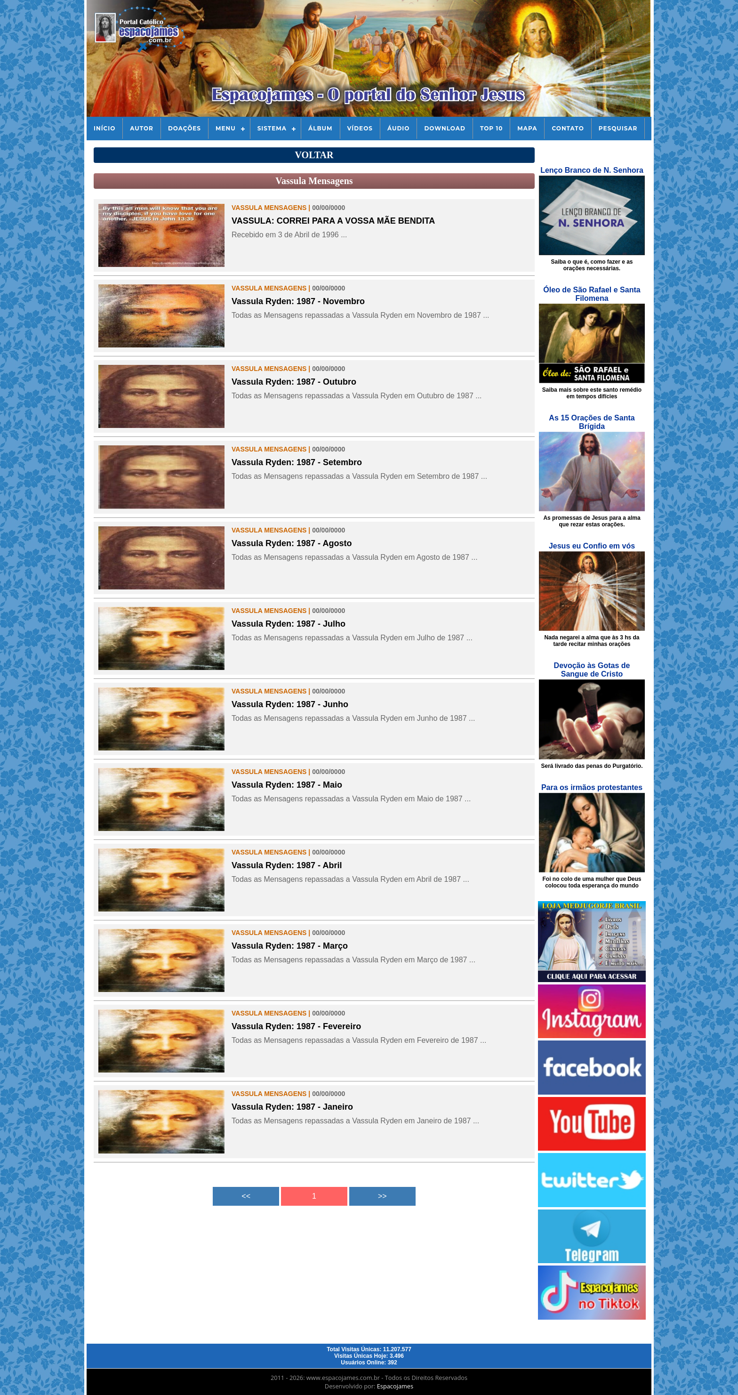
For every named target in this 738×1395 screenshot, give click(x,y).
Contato (568, 128)
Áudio (398, 128)
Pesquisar (618, 128)
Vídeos (360, 128)
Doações (184, 128)
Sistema (272, 128)
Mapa (527, 128)
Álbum (320, 128)
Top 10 (491, 128)
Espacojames (395, 1386)
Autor (141, 128)
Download (444, 128)
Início (104, 128)
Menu (226, 128)
